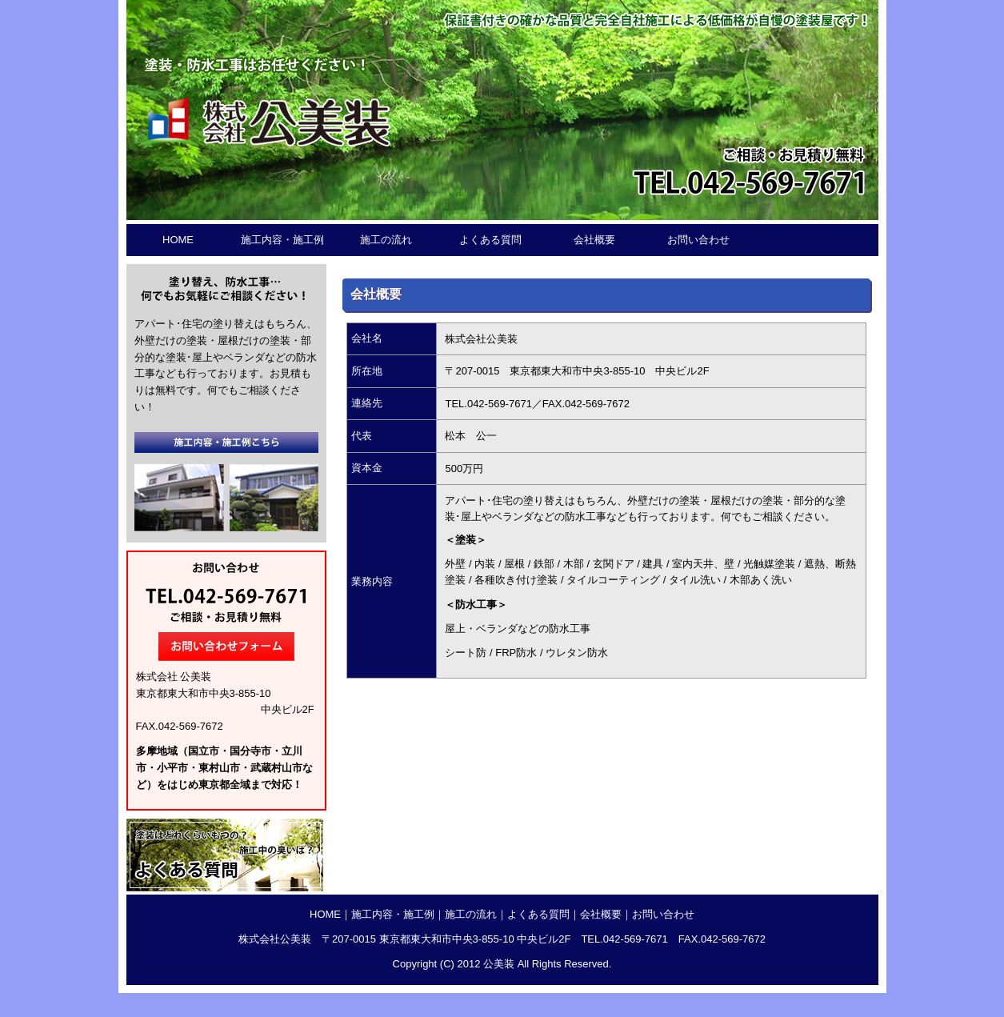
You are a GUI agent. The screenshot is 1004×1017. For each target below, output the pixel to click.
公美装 (498, 964)
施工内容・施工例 (282, 240)
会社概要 (594, 240)
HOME (178, 240)
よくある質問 (490, 240)
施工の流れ (386, 240)
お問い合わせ (698, 240)
